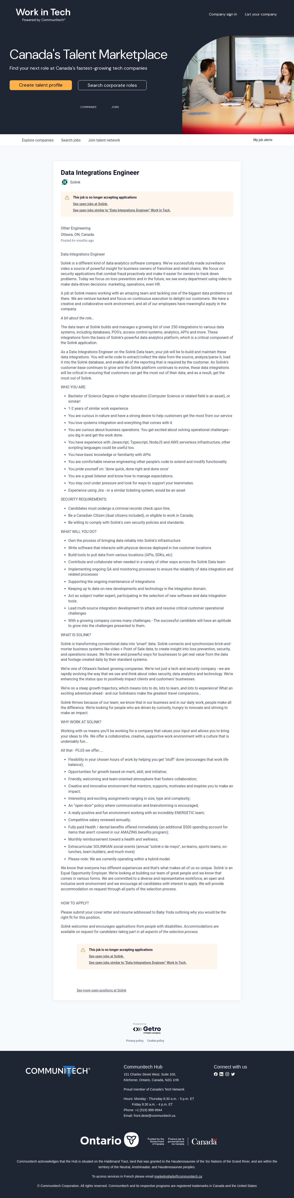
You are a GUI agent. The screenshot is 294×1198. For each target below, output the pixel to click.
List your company (261, 14)
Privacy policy (134, 1040)
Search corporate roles (112, 85)
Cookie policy (155, 1040)
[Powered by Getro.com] (147, 1028)
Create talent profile (41, 85)
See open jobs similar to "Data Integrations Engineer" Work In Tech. (122, 210)
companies (38, 140)
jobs (71, 140)
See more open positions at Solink (101, 990)
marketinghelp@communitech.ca (178, 1176)
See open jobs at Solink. (90, 204)
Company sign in (223, 14)
